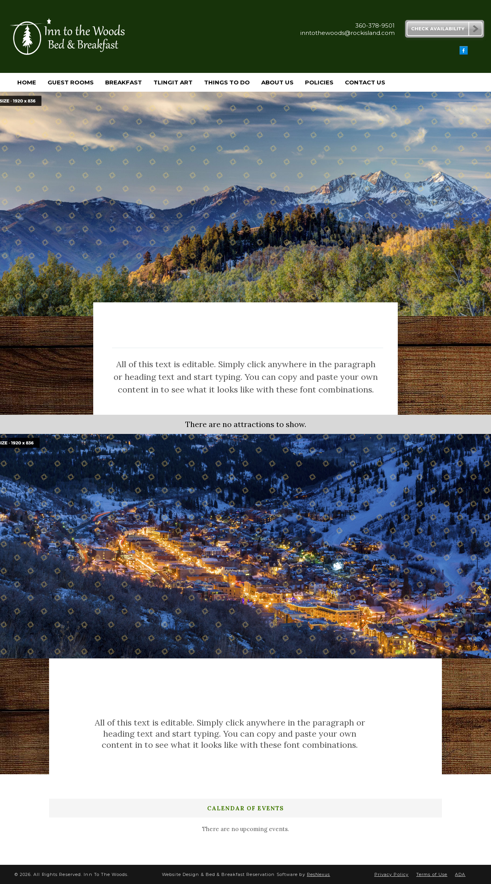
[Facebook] (464, 52)
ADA (460, 874)
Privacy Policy (391, 874)
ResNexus (318, 874)
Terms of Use (431, 874)
